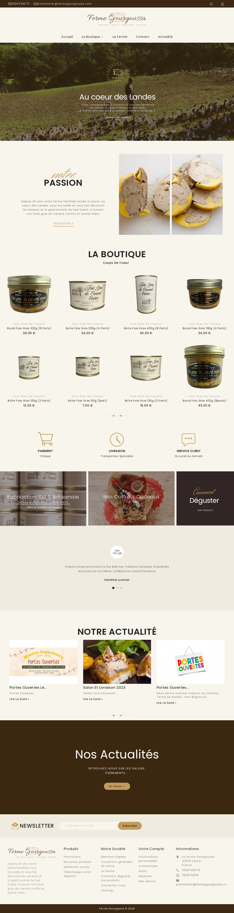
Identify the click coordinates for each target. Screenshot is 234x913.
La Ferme (120, 37)
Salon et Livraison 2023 (104, 687)
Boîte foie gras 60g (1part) (87, 401)
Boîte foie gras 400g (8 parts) (146, 328)
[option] (117, 92)
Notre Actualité (117, 632)
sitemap (107, 890)
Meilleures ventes (77, 867)
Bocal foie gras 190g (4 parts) (204, 328)
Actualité (165, 37)
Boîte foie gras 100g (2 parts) (29, 401)
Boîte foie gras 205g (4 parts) (88, 328)
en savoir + (63, 223)
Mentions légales (113, 857)
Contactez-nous (113, 885)
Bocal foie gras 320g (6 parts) (29, 328)
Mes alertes (147, 881)
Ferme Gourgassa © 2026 (117, 908)
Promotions (72, 857)
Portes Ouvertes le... (28, 687)
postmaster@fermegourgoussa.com (203, 884)
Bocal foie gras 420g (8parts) (204, 401)
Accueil (67, 37)
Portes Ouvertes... (173, 687)
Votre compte (151, 848)
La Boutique (93, 37)
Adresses (145, 876)
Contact (143, 37)
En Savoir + (117, 786)
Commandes (148, 866)
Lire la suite (18, 699)
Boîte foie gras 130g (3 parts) (146, 401)
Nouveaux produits (77, 862)
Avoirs (143, 871)
